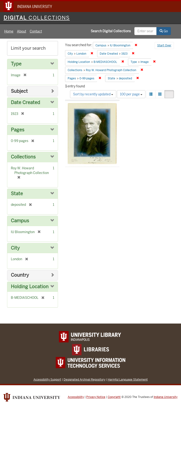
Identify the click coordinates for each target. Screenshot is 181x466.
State (17, 194)
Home (8, 31)
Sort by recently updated (93, 94)
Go (164, 31)
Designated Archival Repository (84, 379)
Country (20, 275)
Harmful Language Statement (128, 379)
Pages (17, 130)
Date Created (25, 102)
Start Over (164, 45)
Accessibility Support (47, 379)
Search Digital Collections (111, 31)
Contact (36, 31)
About (21, 31)
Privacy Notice (95, 397)
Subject (19, 91)
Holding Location (30, 287)
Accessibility (76, 397)
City (15, 248)
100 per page (131, 94)
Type (16, 64)
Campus (20, 221)
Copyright (114, 397)
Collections (23, 157)
